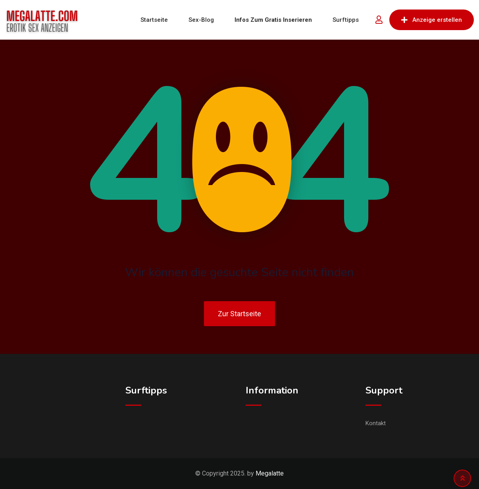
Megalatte (270, 473)
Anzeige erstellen (431, 19)
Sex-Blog (201, 19)
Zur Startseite (239, 313)
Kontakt (376, 423)
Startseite (154, 19)
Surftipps (346, 19)
